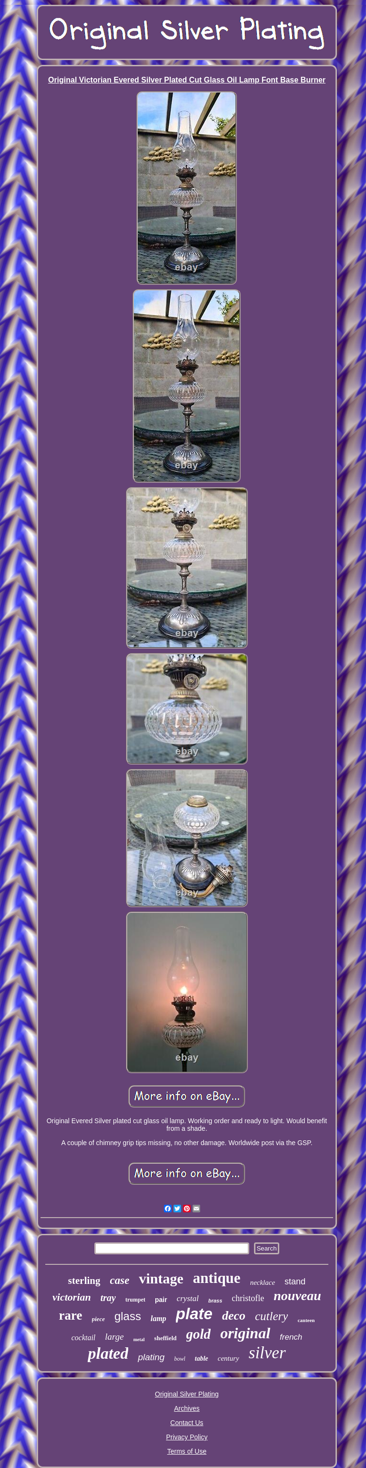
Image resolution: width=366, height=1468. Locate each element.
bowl (179, 1358)
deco (233, 1316)
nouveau (297, 1295)
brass (215, 1300)
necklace (262, 1282)
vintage (161, 1278)
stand (295, 1281)
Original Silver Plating (187, 1394)
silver (267, 1353)
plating (151, 1357)
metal (139, 1339)
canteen (306, 1320)
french (291, 1337)
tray (108, 1297)
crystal (188, 1298)
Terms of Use (186, 1451)
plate (194, 1314)
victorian (71, 1297)
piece (98, 1319)
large (114, 1337)
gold (198, 1334)
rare (70, 1315)
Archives (187, 1408)
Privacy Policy (186, 1437)
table (201, 1358)
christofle (248, 1298)
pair (161, 1299)
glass (127, 1316)
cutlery (271, 1316)
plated (108, 1353)
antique (217, 1278)
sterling (84, 1280)
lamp (158, 1318)
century (228, 1358)
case (120, 1280)
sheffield (165, 1338)
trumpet (135, 1299)
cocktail (83, 1338)
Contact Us (186, 1423)
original (245, 1333)
